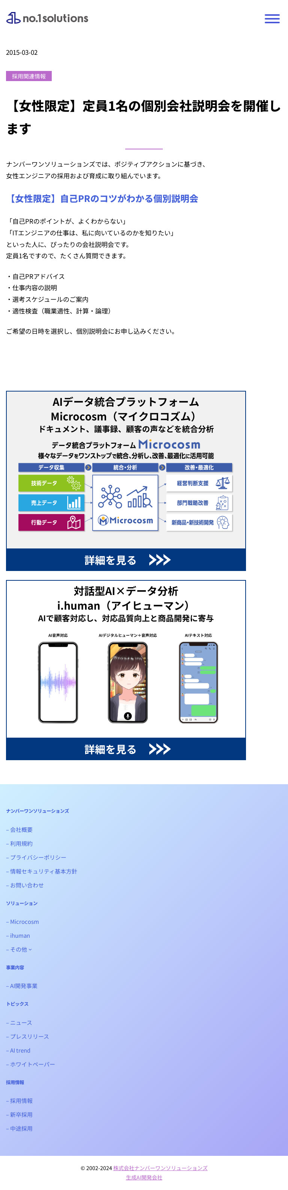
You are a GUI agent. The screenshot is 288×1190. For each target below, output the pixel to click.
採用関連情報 (29, 76)
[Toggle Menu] (272, 18)
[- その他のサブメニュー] (30, 949)
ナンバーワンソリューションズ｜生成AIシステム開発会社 (47, 23)
